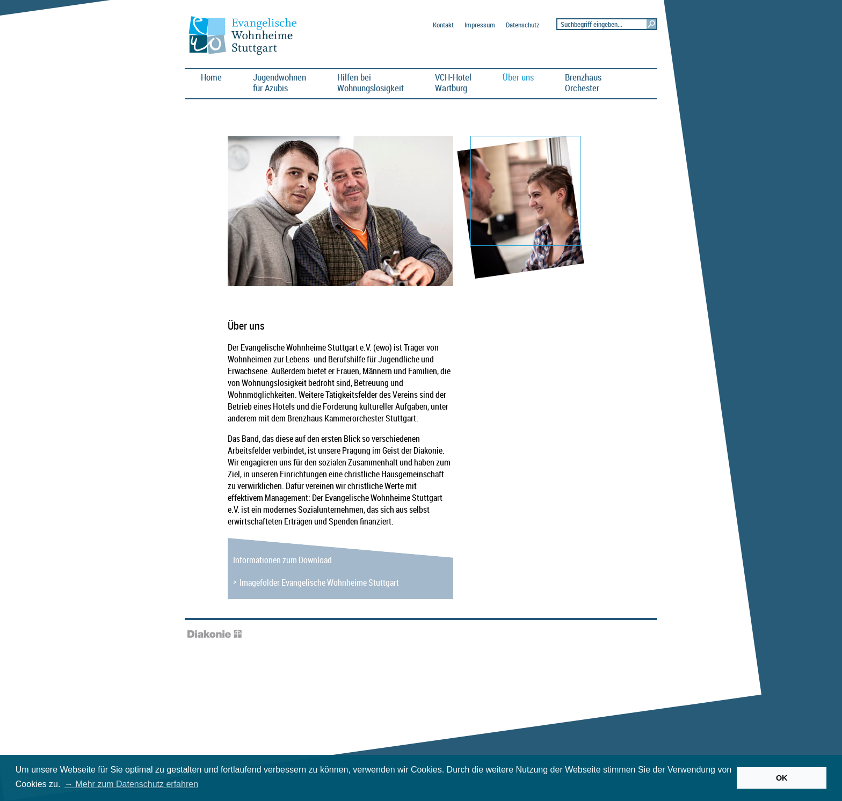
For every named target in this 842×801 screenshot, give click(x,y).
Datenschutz (522, 25)
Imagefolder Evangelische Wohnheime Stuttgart (319, 582)
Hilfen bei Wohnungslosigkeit (370, 82)
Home (211, 77)
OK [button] (782, 778)
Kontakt (443, 25)
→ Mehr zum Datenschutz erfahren (131, 784)
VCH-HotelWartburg (453, 82)
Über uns (518, 77)
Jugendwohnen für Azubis (279, 82)
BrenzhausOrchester (583, 82)
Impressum (479, 25)
